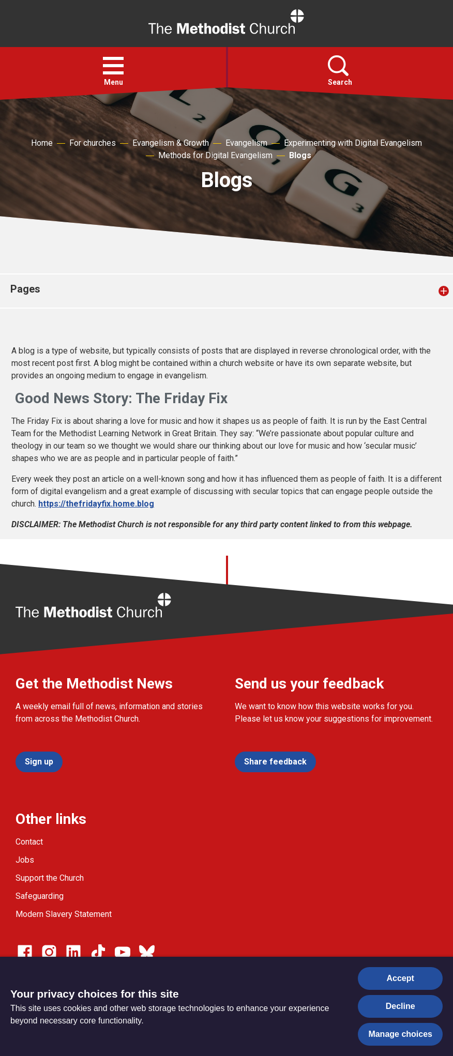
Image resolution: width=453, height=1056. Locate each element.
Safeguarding (40, 896)
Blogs (300, 155)
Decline (400, 1006)
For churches (92, 143)
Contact (29, 842)
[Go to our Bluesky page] (147, 952)
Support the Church (50, 878)
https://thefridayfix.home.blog (96, 504)
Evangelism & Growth (170, 143)
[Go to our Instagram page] (49, 952)
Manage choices (400, 1034)
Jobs (25, 860)
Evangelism (246, 143)
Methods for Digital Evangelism (215, 155)
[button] (113, 65)
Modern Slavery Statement (64, 914)
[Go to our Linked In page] (73, 952)
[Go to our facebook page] (25, 952)
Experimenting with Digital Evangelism (353, 143)
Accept (400, 978)
